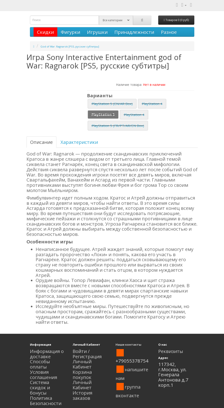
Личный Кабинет (82, 364)
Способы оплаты (40, 364)
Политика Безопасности (45, 400)
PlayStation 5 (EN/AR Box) (112, 103)
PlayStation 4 (152, 103)
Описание (41, 142)
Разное (169, 32)
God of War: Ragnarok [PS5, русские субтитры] (69, 46)
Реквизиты (170, 351)
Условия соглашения (43, 374)
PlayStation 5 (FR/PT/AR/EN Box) (118, 125)
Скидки (45, 32)
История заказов (82, 395)
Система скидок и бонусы (40, 387)
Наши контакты (128, 344)
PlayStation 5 (103, 114)
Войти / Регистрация (87, 354)
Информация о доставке (47, 354)
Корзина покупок (82, 374)
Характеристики (79, 142)
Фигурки (70, 32)
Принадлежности (134, 32)
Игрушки (97, 32)
